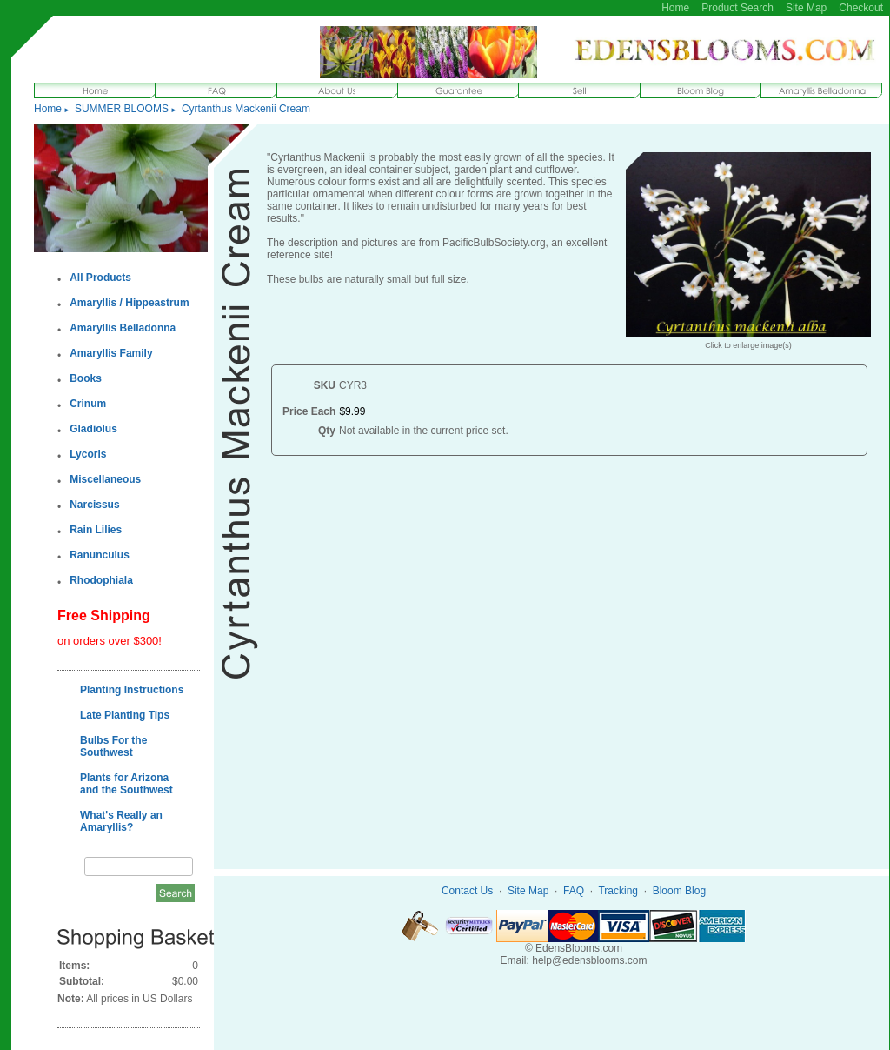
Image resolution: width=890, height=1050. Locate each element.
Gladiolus (93, 429)
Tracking (618, 891)
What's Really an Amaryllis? (121, 821)
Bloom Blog (679, 891)
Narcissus (94, 504)
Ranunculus (100, 555)
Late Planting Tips (124, 715)
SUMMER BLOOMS (122, 109)
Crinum (88, 404)
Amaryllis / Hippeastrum (129, 303)
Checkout (861, 8)
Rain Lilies (96, 530)
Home (675, 8)
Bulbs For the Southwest (113, 746)
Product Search (737, 8)
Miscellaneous (105, 479)
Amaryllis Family (111, 353)
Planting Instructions (131, 690)
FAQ (573, 891)
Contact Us (467, 891)
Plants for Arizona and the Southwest (126, 784)
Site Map (806, 8)
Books (86, 378)
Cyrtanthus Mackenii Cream (246, 109)
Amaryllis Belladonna (123, 328)
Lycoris (88, 454)
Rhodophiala (101, 580)
